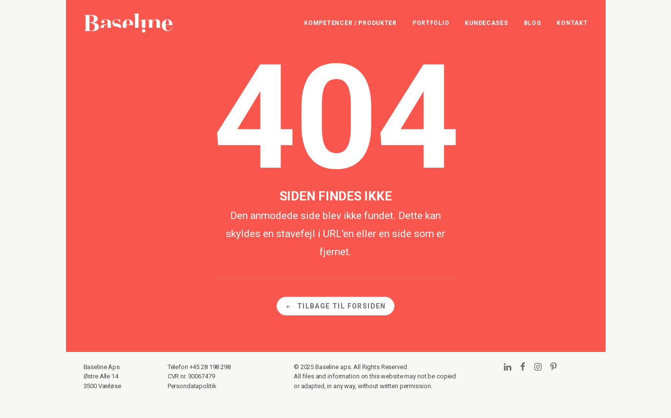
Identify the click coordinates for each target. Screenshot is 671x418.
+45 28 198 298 (210, 367)
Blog (532, 23)
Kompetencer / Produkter (350, 23)
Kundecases (486, 23)
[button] (507, 368)
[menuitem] (354, 23)
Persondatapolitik (192, 386)
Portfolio (430, 23)
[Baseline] (129, 23)
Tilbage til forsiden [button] (335, 306)
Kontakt (572, 23)
